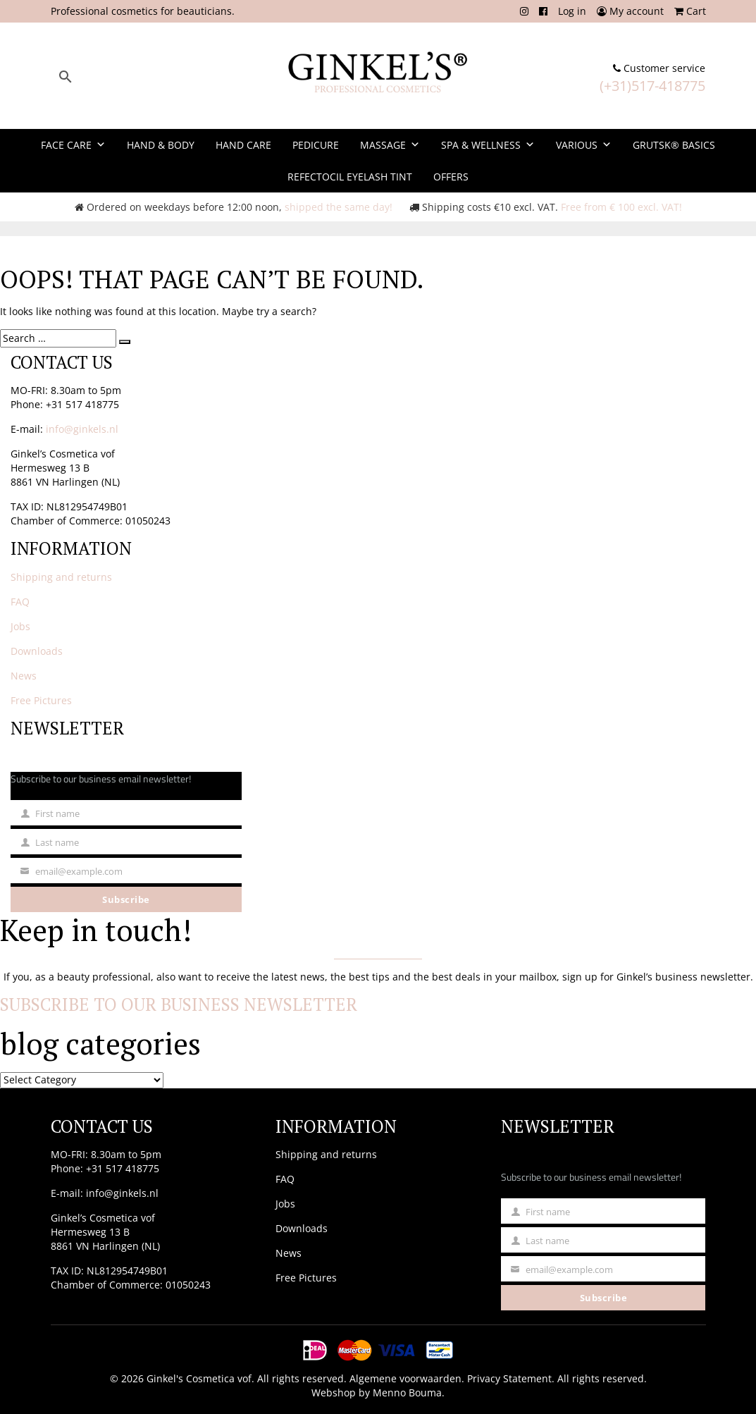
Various (584, 145)
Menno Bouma (407, 1392)
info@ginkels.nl (82, 429)
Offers (451, 176)
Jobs (20, 626)
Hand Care (243, 145)
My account (630, 11)
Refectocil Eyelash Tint (349, 176)
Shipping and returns (61, 577)
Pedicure (315, 145)
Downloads (37, 651)
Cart (690, 11)
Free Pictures (41, 700)
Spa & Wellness (488, 145)
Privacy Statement (509, 1378)
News (24, 675)
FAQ (20, 601)
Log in (572, 11)
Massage (390, 145)
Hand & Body (160, 145)
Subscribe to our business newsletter (178, 1004)
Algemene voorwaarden (405, 1378)
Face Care (73, 145)
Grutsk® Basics (674, 145)
